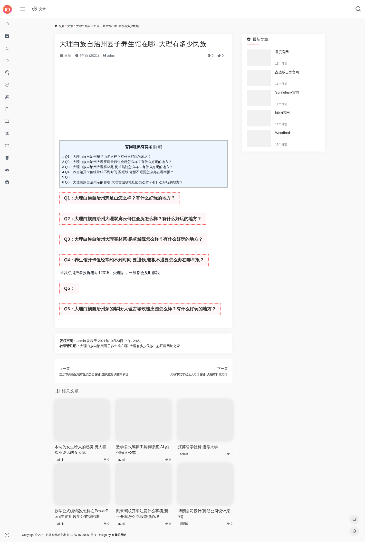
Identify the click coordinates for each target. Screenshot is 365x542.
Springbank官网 (287, 92)
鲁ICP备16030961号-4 (81, 535)
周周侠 (184, 523)
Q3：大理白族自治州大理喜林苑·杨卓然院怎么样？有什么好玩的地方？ (117, 167)
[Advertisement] (143, 104)
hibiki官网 (282, 112)
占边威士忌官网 (287, 72)
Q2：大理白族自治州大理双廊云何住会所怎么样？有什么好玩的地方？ (117, 162)
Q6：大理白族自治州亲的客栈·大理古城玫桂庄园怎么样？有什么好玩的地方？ (122, 182)
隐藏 (157, 147)
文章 (70, 26)
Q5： (67, 177)
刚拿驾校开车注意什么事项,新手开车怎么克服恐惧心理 (142, 514)
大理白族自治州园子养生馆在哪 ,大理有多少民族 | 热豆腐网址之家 (130, 346)
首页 (61, 26)
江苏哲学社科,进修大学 (198, 447)
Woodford (282, 133)
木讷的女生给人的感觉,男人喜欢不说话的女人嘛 (80, 450)
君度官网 (282, 52)
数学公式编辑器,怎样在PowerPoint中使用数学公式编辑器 (81, 514)
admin (109, 55)
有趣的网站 (119, 535)
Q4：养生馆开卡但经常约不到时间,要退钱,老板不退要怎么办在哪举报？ (118, 172)
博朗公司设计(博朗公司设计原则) (204, 514)
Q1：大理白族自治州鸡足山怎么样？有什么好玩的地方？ (106, 157)
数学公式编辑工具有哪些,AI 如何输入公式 (142, 450)
